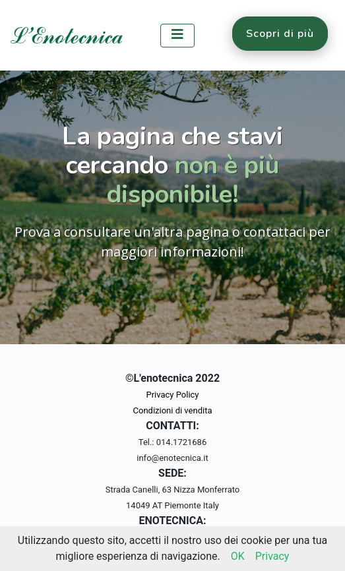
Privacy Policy (172, 395)
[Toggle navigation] (177, 35)
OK (238, 556)
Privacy (272, 556)
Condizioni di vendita (172, 410)
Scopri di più (280, 33)
